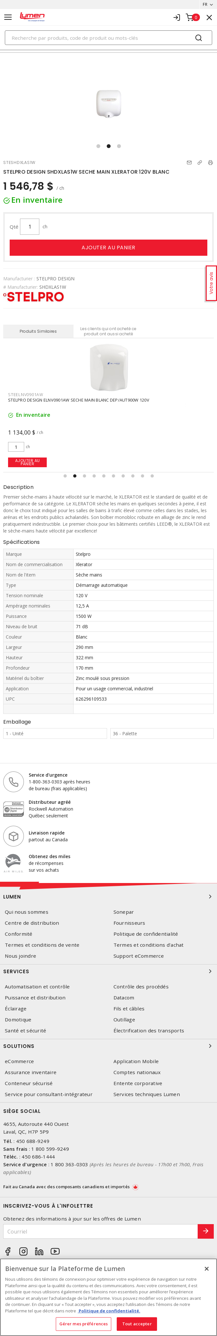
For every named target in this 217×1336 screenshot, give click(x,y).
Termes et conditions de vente (42, 945)
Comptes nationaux (137, 1072)
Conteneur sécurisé (29, 1083)
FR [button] (205, 4)
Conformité (19, 934)
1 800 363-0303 (69, 1164)
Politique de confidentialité (145, 934)
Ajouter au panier (108, 247)
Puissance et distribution (35, 998)
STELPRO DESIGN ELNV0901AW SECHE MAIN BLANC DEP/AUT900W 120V (78, 400)
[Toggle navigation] (8, 17)
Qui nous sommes (26, 912)
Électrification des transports (148, 1031)
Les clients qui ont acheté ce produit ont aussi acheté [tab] (108, 331)
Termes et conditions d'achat (148, 945)
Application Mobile (136, 1061)
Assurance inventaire (30, 1072)
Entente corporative (138, 1083)
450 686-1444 (38, 1156)
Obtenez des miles (49, 856)
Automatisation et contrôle (37, 987)
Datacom (123, 998)
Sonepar (123, 912)
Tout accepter (137, 1324)
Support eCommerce (138, 956)
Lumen (108, 896)
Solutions (108, 1046)
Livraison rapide (46, 833)
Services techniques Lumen (146, 1094)
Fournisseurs (129, 923)
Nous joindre (20, 956)
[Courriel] (100, 1231)
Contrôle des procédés (141, 987)
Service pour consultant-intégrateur (49, 1094)
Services (108, 971)
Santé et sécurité (25, 1031)
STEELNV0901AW (25, 394)
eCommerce (19, 1061)
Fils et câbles (129, 1009)
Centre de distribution (32, 923)
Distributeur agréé (50, 802)
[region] (108, 1297)
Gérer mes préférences (83, 1324)
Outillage (124, 1020)
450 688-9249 (32, 1141)
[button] (98, 146)
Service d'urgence (48, 775)
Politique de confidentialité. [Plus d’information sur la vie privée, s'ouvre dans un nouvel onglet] (109, 1311)
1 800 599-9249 (50, 1149)
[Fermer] (207, 1269)
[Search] (108, 37)
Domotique (18, 1020)
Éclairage (15, 1009)
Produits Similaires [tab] (38, 331)
